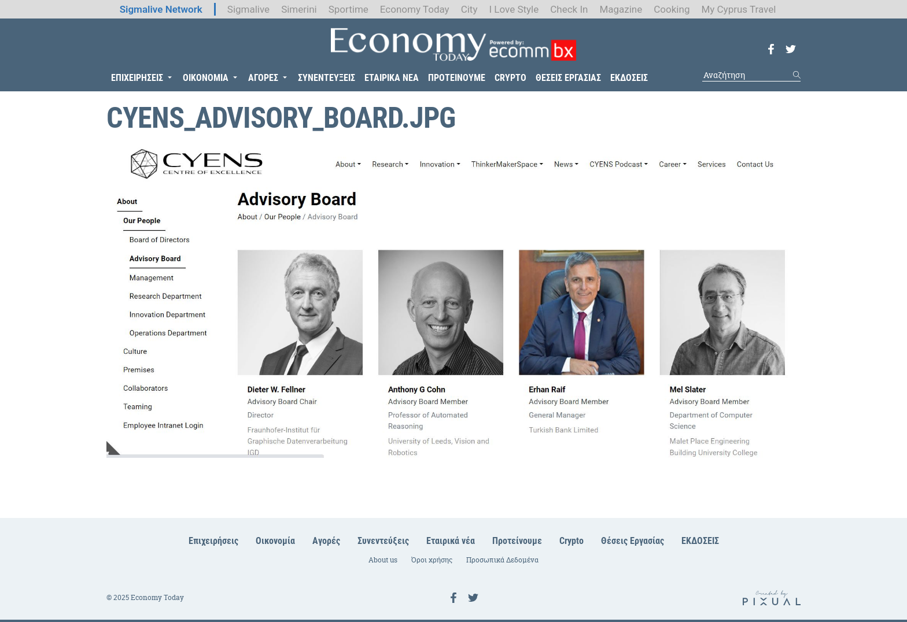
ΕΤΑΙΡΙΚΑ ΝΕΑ (391, 77)
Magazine (620, 9)
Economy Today (414, 9)
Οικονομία (275, 540)
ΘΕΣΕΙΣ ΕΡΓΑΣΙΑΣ (568, 77)
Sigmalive (248, 9)
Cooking (672, 9)
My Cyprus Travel (738, 9)
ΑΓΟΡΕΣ (263, 77)
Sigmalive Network (161, 9)
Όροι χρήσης (431, 560)
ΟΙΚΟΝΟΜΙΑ (205, 77)
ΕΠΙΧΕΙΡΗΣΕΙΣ (137, 77)
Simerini (299, 9)
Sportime (348, 9)
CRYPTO (510, 77)
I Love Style (514, 9)
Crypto (571, 540)
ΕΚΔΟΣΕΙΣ (629, 77)
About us (382, 560)
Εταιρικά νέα (450, 540)
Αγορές (326, 540)
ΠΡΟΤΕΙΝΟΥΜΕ (456, 77)
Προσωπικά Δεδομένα (502, 560)
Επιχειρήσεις (213, 540)
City (469, 9)
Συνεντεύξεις (383, 540)
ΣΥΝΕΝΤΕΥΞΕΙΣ (326, 77)
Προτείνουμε (517, 540)
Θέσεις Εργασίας (632, 540)
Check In (569, 9)
